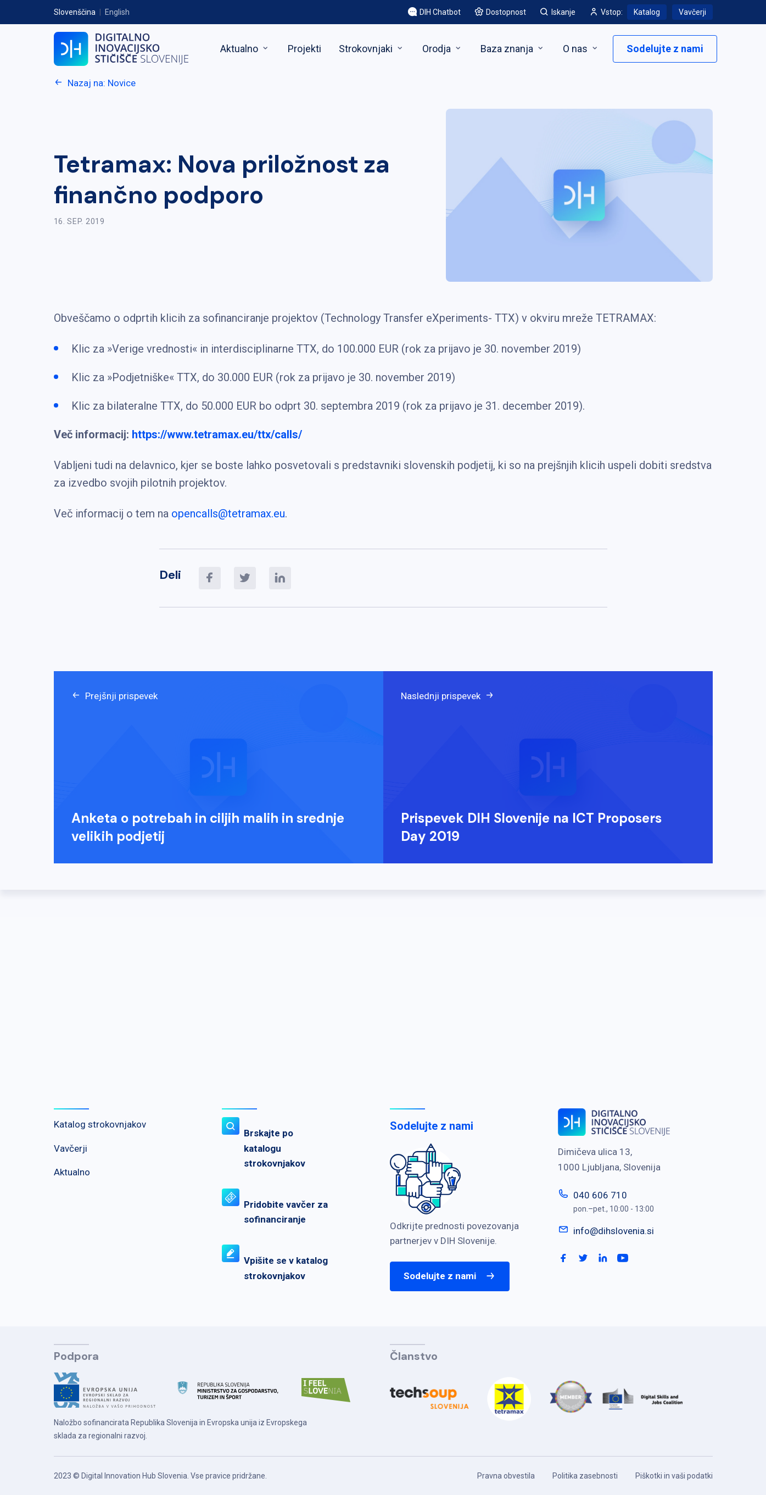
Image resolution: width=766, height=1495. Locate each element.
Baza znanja (512, 48)
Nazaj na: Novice (95, 82)
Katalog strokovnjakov (100, 1124)
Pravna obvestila (506, 1475)
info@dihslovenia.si (613, 1230)
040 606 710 (600, 1195)
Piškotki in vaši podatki (674, 1475)
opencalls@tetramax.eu (228, 513)
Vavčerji (692, 12)
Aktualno (245, 48)
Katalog (647, 12)
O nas (581, 48)
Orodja (442, 48)
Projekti (304, 48)
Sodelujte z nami (665, 48)
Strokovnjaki (372, 48)
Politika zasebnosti (585, 1475)
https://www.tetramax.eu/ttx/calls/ (217, 434)
